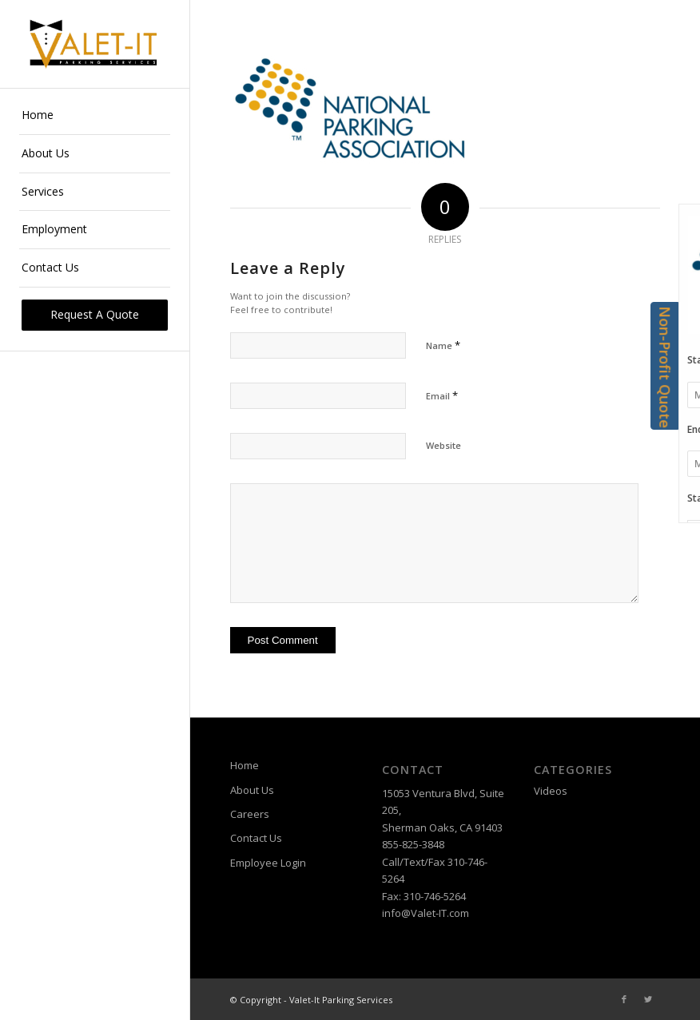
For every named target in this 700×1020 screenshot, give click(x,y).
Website (443, 445)
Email (442, 395)
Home (244, 765)
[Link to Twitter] (648, 999)
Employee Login (268, 862)
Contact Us (256, 838)
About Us (252, 790)
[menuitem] (94, 116)
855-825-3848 (413, 844)
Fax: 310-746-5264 (424, 896)
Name (443, 345)
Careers (249, 814)
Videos (550, 791)
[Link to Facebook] (624, 999)
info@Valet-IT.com (425, 913)
